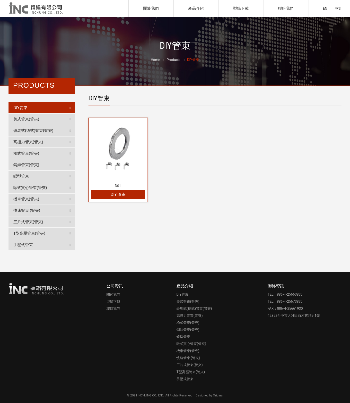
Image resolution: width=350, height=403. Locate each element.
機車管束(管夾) (26, 199)
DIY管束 (20, 107)
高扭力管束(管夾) (28, 142)
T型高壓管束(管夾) (29, 233)
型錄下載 (241, 8)
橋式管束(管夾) (26, 153)
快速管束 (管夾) (26, 210)
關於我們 (151, 8)
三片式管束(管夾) (28, 222)
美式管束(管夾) (26, 119)
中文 (338, 8)
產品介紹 (196, 8)
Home (155, 60)
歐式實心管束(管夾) (30, 187)
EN (325, 8)
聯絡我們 (286, 8)
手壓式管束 (23, 244)
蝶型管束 (21, 176)
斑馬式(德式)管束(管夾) (33, 130)
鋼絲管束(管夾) (26, 165)
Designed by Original (209, 395)
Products (174, 60)
